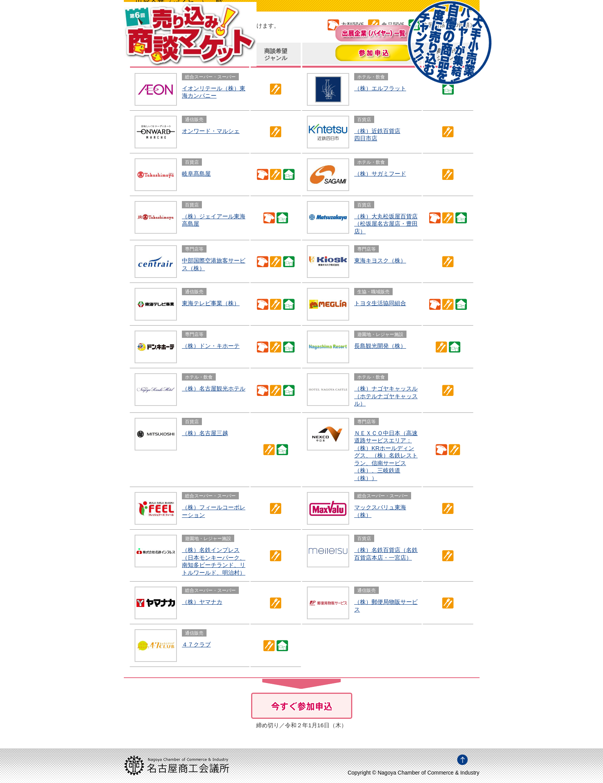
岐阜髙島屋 (196, 173)
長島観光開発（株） (380, 345)
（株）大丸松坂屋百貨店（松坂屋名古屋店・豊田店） (386, 223)
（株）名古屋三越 (205, 433)
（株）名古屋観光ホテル (213, 388)
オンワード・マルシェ (211, 131)
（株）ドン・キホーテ (211, 345)
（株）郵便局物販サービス (386, 605)
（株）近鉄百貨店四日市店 (377, 135)
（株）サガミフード (380, 173)
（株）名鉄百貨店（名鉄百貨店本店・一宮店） (386, 554)
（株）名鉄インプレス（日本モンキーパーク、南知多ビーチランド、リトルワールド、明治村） (213, 561)
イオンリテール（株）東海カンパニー (213, 92)
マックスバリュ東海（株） (380, 511)
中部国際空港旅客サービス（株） (213, 264)
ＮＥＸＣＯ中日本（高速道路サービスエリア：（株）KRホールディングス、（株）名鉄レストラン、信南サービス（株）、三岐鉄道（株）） (386, 455)
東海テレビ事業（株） (211, 303)
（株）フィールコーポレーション (213, 511)
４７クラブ (196, 644)
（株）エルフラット (380, 88)
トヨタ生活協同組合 (380, 303)
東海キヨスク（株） (380, 260)
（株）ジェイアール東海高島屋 (213, 220)
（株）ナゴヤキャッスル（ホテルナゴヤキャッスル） (386, 396)
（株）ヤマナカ (202, 601)
